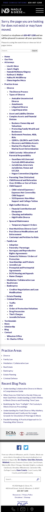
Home (7, 56)
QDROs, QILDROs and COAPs (25, 140)
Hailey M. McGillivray (16, 77)
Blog (6, 329)
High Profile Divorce (21, 217)
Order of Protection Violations (23, 308)
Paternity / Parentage (19, 248)
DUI (11, 306)
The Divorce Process (18, 92)
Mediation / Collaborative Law (21, 280)
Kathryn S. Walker (15, 74)
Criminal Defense (15, 299)
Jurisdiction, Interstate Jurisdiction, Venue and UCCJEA (22, 168)
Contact (8, 332)
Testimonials (10, 321)
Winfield (5, 462)
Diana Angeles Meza (16, 80)
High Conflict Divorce (19, 205)
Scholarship (9, 326)
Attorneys (9, 62)
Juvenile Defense (17, 317)
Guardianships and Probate (21, 262)
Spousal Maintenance (19, 221)
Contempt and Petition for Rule (24, 237)
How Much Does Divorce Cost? (23, 229)
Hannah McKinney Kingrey (19, 72)
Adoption (13, 245)
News (7, 324)
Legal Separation (19, 110)
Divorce (10, 88)
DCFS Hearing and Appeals (21, 273)
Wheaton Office (14, 336)
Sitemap (27, 497)
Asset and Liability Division (21, 113)
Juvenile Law (15, 265)
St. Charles (22, 460)
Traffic (12, 303)
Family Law (12, 241)
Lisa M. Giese (13, 66)
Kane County (22, 470)
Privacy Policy (27, 495)
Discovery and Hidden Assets (25, 143)
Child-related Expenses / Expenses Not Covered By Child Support (24, 193)
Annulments (17, 104)
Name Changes (16, 276)
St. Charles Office (15, 339)
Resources (17, 495)
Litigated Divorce (20, 107)
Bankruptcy (12, 286)
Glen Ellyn (31, 460)
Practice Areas (11, 84)
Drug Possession (16, 311)
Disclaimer (18, 497)
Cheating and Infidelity (22, 214)
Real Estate (12, 283)
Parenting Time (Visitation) (21, 177)
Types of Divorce (17, 94)
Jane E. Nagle (13, 69)
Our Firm (8, 59)
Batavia (39, 460)
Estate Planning (14, 296)
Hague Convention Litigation (25, 173)
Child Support (15, 186)
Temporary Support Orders (24, 225)
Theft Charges (16, 314)
